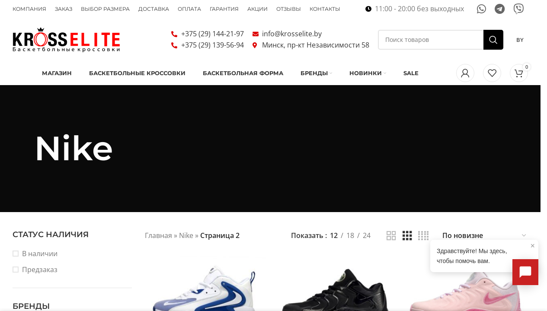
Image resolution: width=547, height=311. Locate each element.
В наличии (40, 253)
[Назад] (23, 148)
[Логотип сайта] (67, 39)
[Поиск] (440, 40)
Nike (186, 235)
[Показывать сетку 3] (407, 236)
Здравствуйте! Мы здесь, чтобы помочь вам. (486, 252)
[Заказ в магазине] (484, 236)
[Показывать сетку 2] (391, 236)
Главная (158, 235)
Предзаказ (40, 269)
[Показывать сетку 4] (423, 236)
